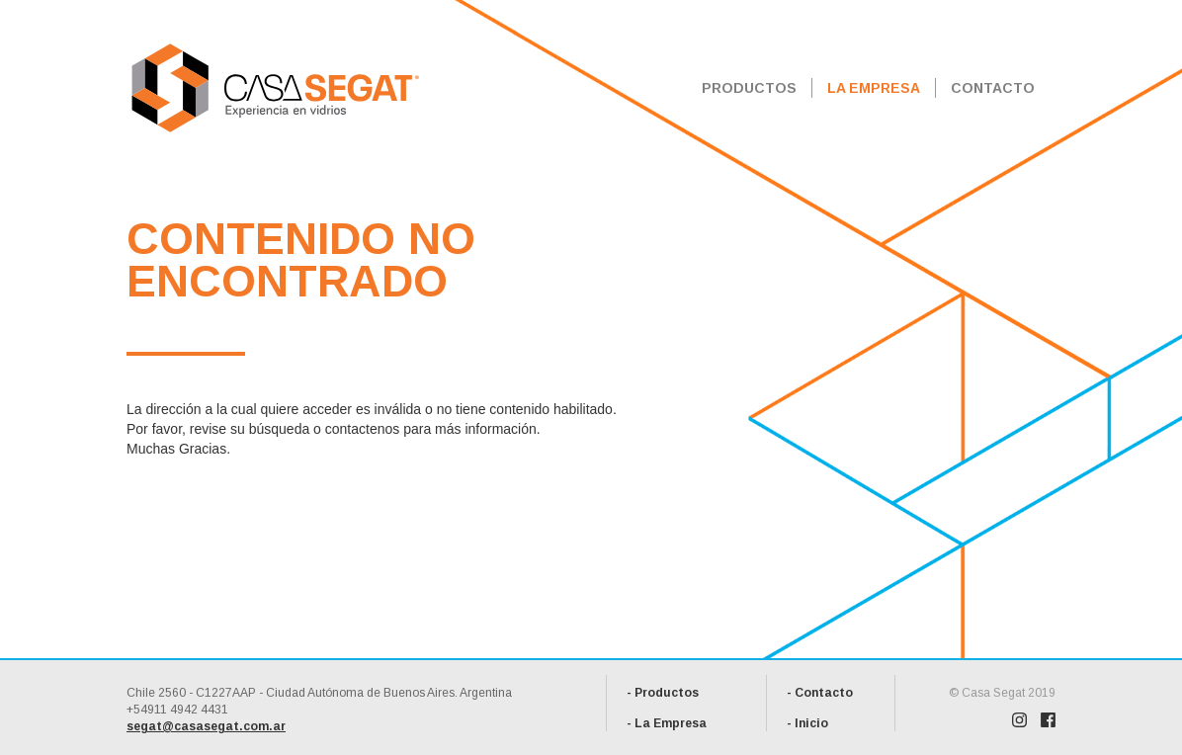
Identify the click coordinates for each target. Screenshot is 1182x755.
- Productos (663, 693)
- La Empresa (667, 723)
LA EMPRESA (873, 88)
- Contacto (820, 693)
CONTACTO (993, 88)
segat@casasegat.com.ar (206, 726)
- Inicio (807, 723)
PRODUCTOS (749, 88)
